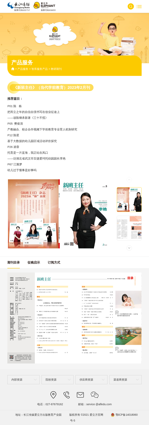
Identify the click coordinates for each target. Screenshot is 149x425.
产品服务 (22, 68)
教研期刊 (56, 68)
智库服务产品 (39, 68)
